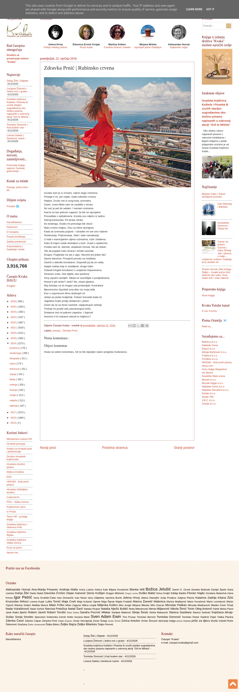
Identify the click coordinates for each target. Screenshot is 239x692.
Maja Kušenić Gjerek (89, 601)
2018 (13, 343)
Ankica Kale (101, 589)
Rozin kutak (86, 47)
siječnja (14, 405)
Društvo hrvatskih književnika (16, 458)
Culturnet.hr (13, 497)
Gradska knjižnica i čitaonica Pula (17, 526)
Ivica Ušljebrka (96, 597)
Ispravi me (12, 552)
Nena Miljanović (159, 608)
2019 (13, 338)
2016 (13, 417)
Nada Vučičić (37, 608)
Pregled (11, 285)
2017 (13, 412)
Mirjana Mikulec (141, 605)
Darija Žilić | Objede (17, 80)
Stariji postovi (184, 448)
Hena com (207, 365)
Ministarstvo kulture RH (19, 439)
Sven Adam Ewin (107, 616)
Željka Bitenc (53, 624)
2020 (13, 332)
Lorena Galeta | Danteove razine (16, 137)
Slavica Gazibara (181, 612)
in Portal (11, 511)
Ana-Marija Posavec (45, 589)
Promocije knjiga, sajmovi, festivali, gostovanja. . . (16, 168)
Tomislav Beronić (147, 617)
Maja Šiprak (108, 601)
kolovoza (15, 368)
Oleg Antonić (204, 608)
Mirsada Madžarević (199, 605)
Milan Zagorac (74, 605)
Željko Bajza (68, 624)
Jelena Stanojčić (150, 597)
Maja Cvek (69, 601)
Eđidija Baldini (179, 593)
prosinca (14, 347)
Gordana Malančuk (216, 593)
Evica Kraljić (163, 593)
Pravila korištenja (16, 236)
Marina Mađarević (177, 601)
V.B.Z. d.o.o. (208, 400)
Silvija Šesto (140, 612)
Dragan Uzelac (132, 593)
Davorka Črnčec (55, 593)
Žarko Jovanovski (37, 624)
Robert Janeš (37, 612)
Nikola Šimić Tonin (182, 608)
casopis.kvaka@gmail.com (183, 642)
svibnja (14, 384)
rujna (13, 363)
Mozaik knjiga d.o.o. (213, 383)
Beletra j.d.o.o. (210, 341)
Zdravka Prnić (70, 330)
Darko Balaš (37, 593)
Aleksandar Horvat (18, 589)
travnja (14, 390)
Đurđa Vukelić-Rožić (222, 620)
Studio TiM (207, 396)
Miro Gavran (158, 605)
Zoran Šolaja (100, 620)
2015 (13, 422)
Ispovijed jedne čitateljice (147, 47)
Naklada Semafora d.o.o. (215, 390)
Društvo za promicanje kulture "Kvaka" (18, 58)
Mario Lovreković (216, 601)
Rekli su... (207, 326)
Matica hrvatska (15, 471)
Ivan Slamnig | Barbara (224, 205)
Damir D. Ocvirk (181, 589)
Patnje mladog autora (55, 47)
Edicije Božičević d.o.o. (214, 352)
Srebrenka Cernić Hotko (60, 617)
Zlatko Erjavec (65, 621)
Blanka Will (137, 589)
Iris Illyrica (207, 372)
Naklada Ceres (210, 345)
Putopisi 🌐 (13, 206)
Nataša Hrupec (92, 608)
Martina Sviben (23, 605)
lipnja (13, 379)
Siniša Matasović (159, 612)
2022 (13, 322)
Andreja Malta (69, 589)
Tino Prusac (129, 617)
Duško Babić (148, 593)
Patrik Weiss (220, 608)
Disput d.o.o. (209, 348)
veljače (14, 400)
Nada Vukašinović (18, 608)
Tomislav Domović (169, 616)
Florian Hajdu (196, 593)
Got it (210, 9)
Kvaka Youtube (209, 311)
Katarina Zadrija (206, 597)
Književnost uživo (16, 506)
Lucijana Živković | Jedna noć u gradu (17, 90)
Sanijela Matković (121, 612)
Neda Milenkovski (139, 608)
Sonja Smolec (25, 616)
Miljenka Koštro (108, 605)
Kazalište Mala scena (213, 376)
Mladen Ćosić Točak (222, 605)
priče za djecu (201, 620)
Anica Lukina (86, 589)
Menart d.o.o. (209, 379)
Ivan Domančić (66, 597)
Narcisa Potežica (56, 608)
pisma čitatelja (184, 621)
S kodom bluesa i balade (117, 47)
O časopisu (13, 231)
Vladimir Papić (208, 617)
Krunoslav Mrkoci (18, 601)
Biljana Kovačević (119, 589)
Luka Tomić (54, 601)
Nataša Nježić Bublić (115, 608)
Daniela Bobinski (201, 589)
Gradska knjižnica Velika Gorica (16, 541)
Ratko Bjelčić (20, 612)
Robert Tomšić (57, 612)
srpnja (13, 374)
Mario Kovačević (197, 601)
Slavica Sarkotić (202, 612)
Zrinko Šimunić (149, 620)
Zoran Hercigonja (83, 620)
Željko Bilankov (87, 624)
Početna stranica (115, 448)
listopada (15, 358)
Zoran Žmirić (114, 621)
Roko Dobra (73, 612)
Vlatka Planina (225, 617)
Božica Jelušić (159, 589)
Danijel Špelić (219, 589)
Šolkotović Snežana (17, 624)
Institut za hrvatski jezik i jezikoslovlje (19, 450)
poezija (57, 330)
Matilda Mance (40, 605)
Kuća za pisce (14, 547)
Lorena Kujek (38, 601)
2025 (13, 306)
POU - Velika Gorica (18, 502)
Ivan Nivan (81, 597)
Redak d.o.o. (209, 393)
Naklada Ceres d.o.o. (213, 386)
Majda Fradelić (124, 601)
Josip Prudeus (168, 597)
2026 (13, 301)
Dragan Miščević (115, 593)
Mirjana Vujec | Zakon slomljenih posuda (213, 195)
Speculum (41, 617)
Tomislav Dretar (191, 617)
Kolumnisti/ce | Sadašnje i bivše (16, 248)
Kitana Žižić (225, 597)
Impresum (12, 227)
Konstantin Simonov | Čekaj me (223, 225)
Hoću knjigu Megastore (214, 369)
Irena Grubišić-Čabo (45, 597)
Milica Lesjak (89, 605)
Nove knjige (208, 295)
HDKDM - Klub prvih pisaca (217, 362)
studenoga (16, 353)
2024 (13, 311)
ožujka (13, 395)
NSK (9, 476)
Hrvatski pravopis (16, 443)
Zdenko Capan (33, 620)
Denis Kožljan (96, 593)
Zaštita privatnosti (16, 241)
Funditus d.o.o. (210, 359)
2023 (13, 317)
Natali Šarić (76, 608)
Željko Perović (105, 624)
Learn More (194, 9)
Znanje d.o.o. (209, 403)
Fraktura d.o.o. (210, 355)
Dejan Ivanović (76, 593)
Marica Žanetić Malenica (150, 601)
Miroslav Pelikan (176, 605)
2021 (13, 327)
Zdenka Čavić (15, 620)
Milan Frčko (57, 605)
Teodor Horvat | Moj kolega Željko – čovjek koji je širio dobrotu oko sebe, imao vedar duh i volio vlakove (216, 273)
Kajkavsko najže (179, 47)
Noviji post (48, 448)
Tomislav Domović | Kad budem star (17, 126)
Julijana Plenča (186, 597)
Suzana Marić (82, 617)
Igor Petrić (24, 597)
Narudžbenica (14, 222)
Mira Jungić (125, 605)
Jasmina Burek (114, 597)
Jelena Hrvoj (132, 597)
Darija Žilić (22, 593)
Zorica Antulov (131, 620)
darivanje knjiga (167, 620)
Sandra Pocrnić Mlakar (95, 612)
